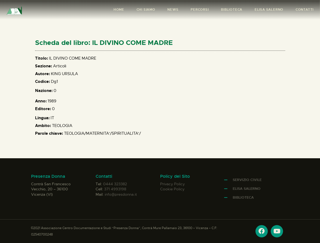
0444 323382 (115, 184)
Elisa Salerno (247, 188)
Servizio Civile (247, 180)
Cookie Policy (172, 189)
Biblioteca (243, 197)
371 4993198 (115, 189)
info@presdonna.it (121, 194)
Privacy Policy (172, 184)
